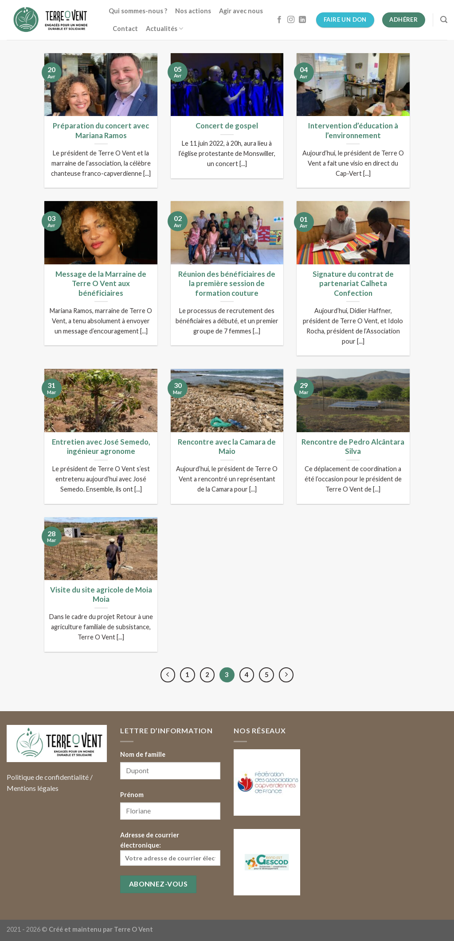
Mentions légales (33, 788)
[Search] (443, 19)
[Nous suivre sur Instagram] (290, 20)
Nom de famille (142, 754)
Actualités (164, 28)
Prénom (132, 794)
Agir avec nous (241, 11)
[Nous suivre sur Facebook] (279, 20)
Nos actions (193, 11)
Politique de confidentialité (48, 777)
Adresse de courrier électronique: (170, 848)
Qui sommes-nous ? (138, 11)
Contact (125, 28)
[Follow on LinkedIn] (302, 20)
